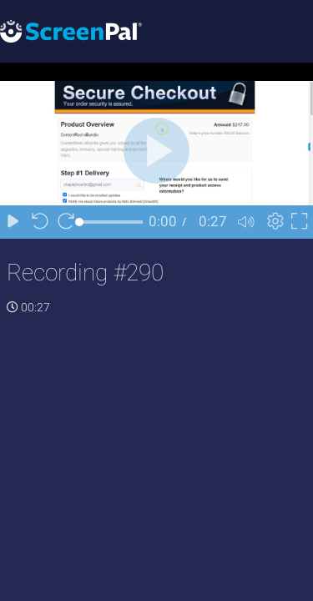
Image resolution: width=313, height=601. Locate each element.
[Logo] (71, 30)
